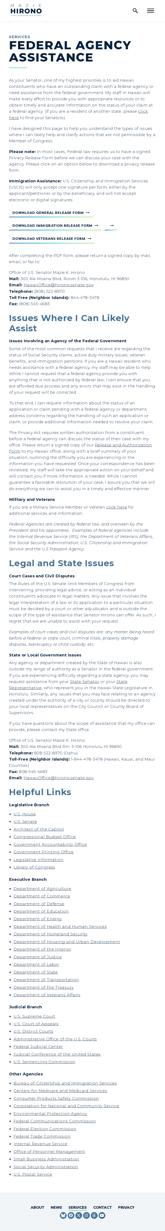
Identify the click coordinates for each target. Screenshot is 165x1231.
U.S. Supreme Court (34, 1016)
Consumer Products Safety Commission (56, 1098)
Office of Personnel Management (49, 1151)
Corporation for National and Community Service (66, 1105)
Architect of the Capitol (39, 829)
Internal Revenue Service (40, 1143)
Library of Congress (34, 867)
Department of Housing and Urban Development (67, 941)
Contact (102, 1207)
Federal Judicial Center (38, 1046)
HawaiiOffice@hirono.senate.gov (59, 284)
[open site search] (135, 10)
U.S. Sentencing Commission (44, 1061)
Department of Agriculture (42, 888)
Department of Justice (38, 957)
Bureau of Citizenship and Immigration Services (65, 1083)
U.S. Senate (25, 821)
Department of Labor (36, 964)
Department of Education (41, 911)
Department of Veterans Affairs (47, 994)
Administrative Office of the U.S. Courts (55, 1039)
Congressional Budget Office (45, 836)
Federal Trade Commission (42, 1136)
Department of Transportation (46, 979)
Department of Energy (38, 918)
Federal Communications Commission (55, 1121)
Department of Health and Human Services (60, 926)
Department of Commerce (42, 896)
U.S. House (25, 814)
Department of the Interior (42, 949)
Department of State (36, 972)
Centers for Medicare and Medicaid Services (60, 1090)
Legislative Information (39, 859)
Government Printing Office (44, 852)
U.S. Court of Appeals (36, 1023)
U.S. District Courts (33, 1031)
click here (116, 507)
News (56, 1207)
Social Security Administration (46, 1166)
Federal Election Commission (45, 1128)
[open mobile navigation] (150, 11)
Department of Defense (39, 903)
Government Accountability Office (50, 844)
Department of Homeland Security (51, 934)
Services (78, 1207)
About (37, 1207)
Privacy (126, 1207)
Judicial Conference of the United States (57, 1054)
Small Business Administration (46, 1159)
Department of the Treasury (44, 987)
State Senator (84, 681)
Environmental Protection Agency (50, 1113)
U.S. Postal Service (33, 1174)
